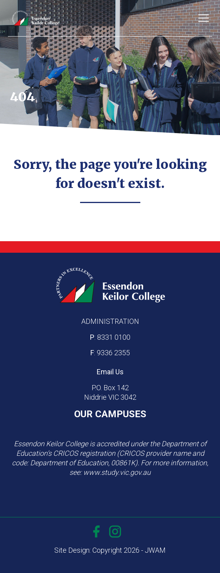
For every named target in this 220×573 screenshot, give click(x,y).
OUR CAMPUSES (110, 414)
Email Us (110, 372)
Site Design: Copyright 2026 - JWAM (110, 550)
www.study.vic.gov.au (117, 472)
